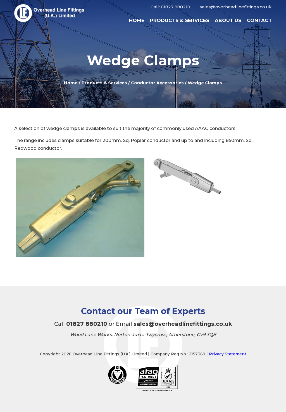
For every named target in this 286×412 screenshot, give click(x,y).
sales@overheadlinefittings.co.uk (236, 6)
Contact (259, 20)
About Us (228, 20)
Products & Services (179, 20)
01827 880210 (175, 6)
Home (136, 20)
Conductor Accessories (157, 82)
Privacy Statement (227, 353)
